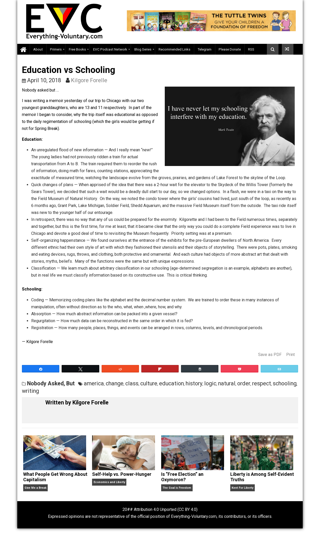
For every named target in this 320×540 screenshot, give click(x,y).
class (131, 383)
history (194, 383)
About (38, 49)
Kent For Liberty (242, 487)
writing (30, 391)
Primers (56, 49)
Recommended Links (174, 49)
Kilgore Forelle (89, 80)
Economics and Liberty (109, 482)
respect (261, 383)
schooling (285, 383)
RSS (251, 49)
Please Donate (230, 49)
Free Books (77, 49)
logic (210, 383)
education (171, 383)
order (243, 383)
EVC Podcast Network (110, 49)
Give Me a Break (35, 487)
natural (226, 383)
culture (148, 383)
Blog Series (142, 49)
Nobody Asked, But (51, 383)
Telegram (204, 49)
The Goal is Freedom (176, 487)
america (94, 383)
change (115, 383)
